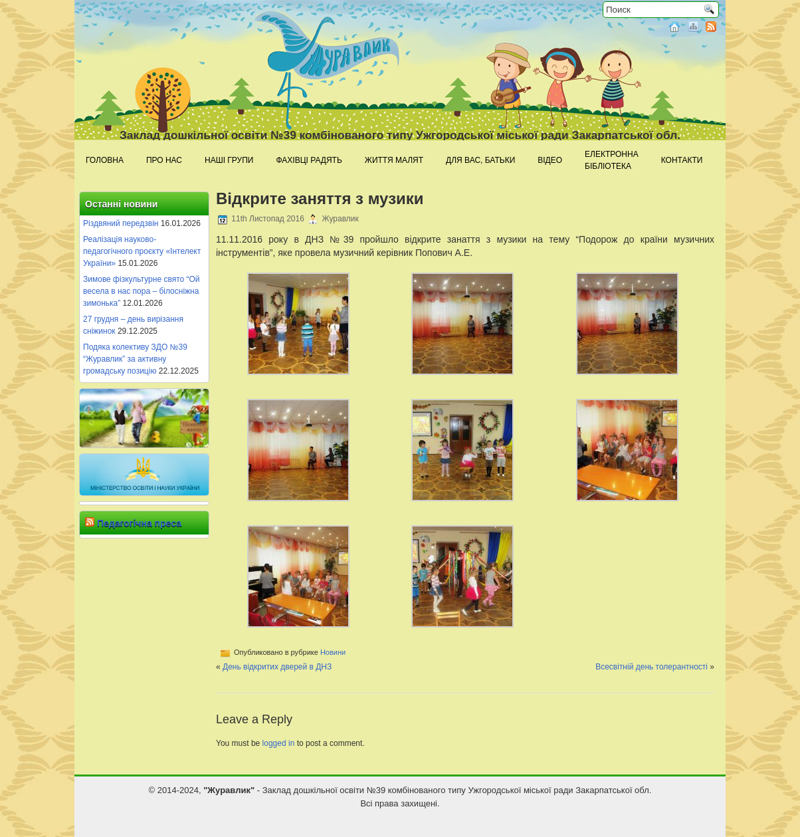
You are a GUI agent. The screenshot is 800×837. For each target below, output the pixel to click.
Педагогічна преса (139, 523)
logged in (278, 743)
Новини (333, 652)
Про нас (164, 160)
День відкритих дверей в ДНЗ (277, 666)
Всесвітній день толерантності (651, 666)
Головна (105, 160)
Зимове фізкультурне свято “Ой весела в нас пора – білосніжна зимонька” (141, 291)
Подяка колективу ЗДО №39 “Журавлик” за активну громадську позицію (135, 359)
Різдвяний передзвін (120, 223)
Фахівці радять (309, 160)
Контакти (682, 160)
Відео (550, 160)
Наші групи (229, 160)
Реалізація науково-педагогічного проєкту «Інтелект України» (142, 251)
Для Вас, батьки (480, 160)
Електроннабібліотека (612, 160)
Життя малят (394, 160)
